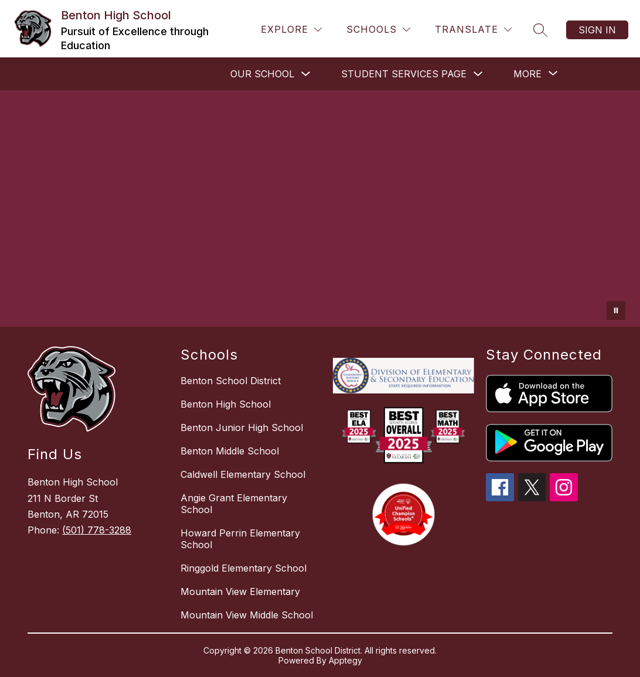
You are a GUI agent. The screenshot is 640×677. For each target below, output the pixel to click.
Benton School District (231, 381)
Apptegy (345, 660)
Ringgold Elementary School (244, 568)
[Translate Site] (473, 29)
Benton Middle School (230, 451)
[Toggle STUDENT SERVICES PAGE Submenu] (478, 74)
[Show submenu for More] (527, 74)
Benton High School (226, 404)
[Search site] (540, 30)
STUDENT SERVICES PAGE (404, 74)
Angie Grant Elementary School (234, 503)
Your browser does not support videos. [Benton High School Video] (320, 208)
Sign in (597, 30)
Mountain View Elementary (240, 591)
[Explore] (291, 29)
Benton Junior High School (242, 427)
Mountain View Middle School (247, 615)
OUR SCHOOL (262, 74)
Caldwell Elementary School (243, 474)
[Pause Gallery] (616, 310)
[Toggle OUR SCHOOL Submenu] (306, 74)
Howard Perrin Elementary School (240, 539)
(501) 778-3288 (96, 530)
